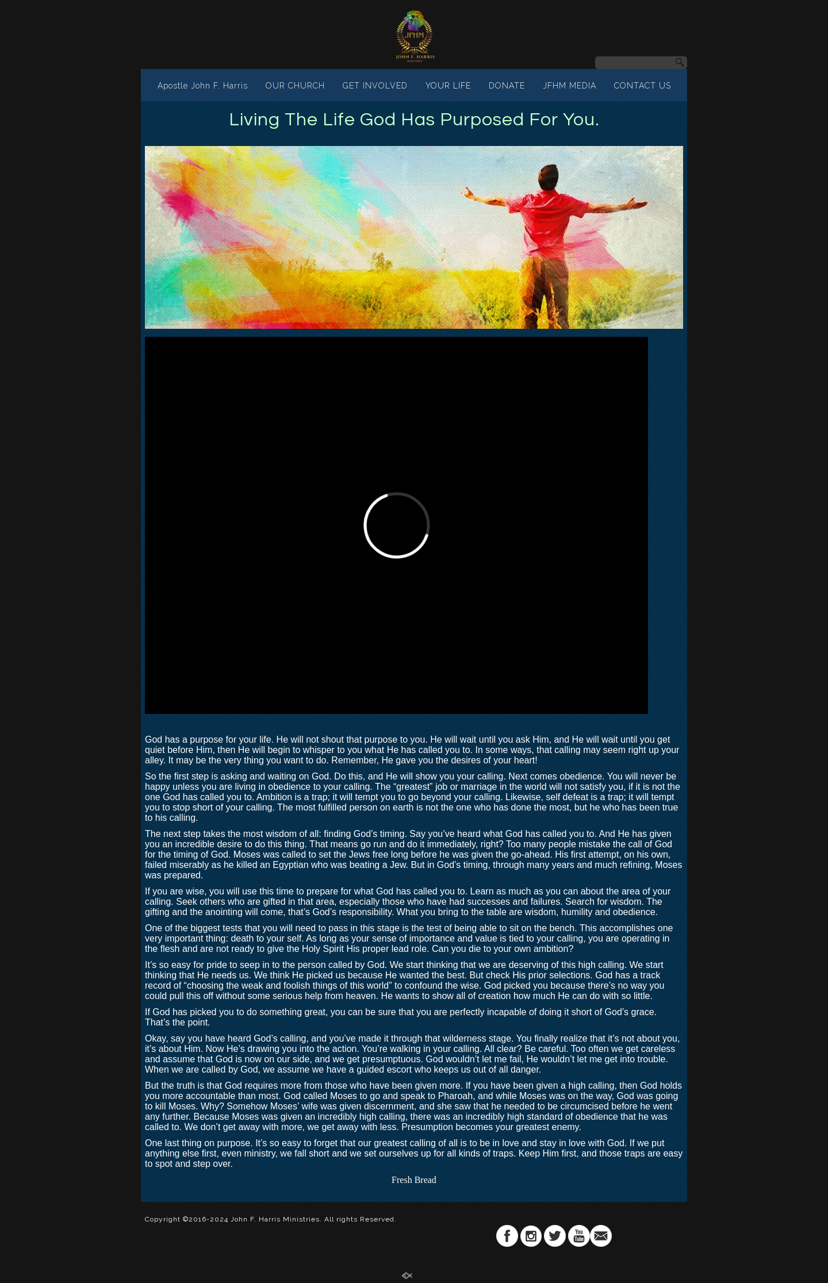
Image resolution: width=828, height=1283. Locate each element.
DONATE (507, 85)
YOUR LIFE (448, 85)
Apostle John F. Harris (203, 85)
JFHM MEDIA (569, 85)
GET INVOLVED (375, 85)
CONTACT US (642, 85)
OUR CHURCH (295, 85)
